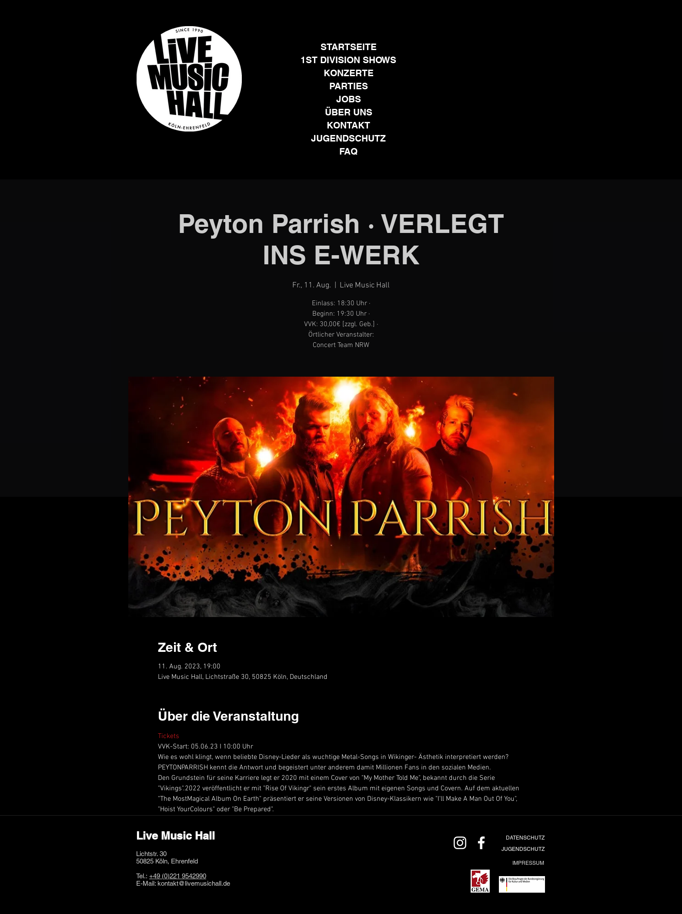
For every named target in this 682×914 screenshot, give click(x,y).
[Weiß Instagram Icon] (459, 842)
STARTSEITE (349, 46)
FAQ (348, 151)
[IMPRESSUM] (528, 863)
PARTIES (348, 86)
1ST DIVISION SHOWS (348, 59)
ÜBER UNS (348, 112)
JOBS (348, 99)
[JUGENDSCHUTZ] (523, 849)
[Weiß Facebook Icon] (481, 842)
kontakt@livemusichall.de (193, 883)
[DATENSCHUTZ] (525, 837)
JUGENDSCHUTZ (348, 138)
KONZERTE (349, 72)
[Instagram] (178, 144)
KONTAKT (348, 125)
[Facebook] (199, 144)
